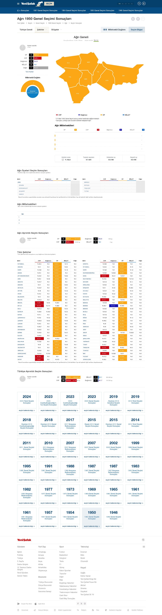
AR (126, 3)
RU (132, 3)
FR (129, 3)
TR (119, 3)
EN (122, 3)
